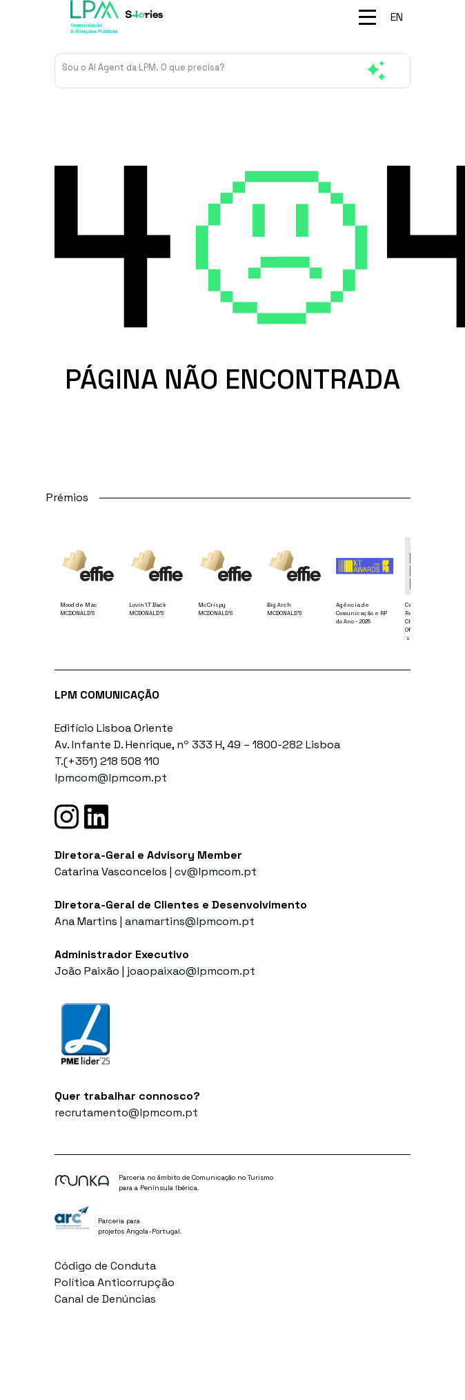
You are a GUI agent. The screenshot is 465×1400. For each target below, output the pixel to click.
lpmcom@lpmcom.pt (111, 777)
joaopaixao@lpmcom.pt (191, 971)
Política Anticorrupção (115, 1282)
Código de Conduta (105, 1265)
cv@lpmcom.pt (216, 871)
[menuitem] (397, 17)
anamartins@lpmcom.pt (190, 921)
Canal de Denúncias (105, 1299)
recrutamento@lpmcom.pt (126, 1112)
